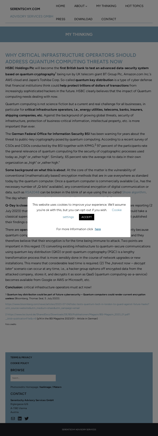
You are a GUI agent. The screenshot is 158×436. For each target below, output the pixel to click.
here (98, 229)
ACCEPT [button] (86, 217)
